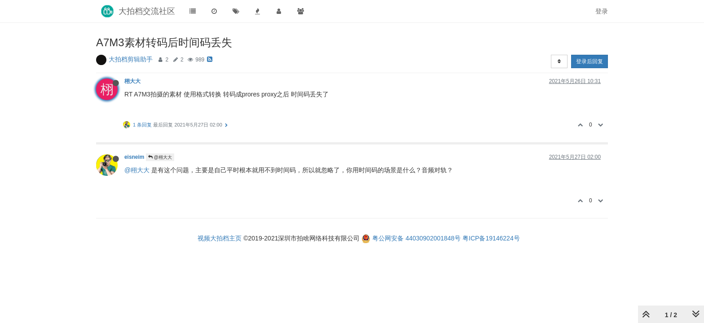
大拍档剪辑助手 (131, 59)
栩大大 (132, 81)
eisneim (134, 157)
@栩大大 (160, 157)
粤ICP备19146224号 (491, 238)
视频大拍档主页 (220, 238)
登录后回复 (589, 61)
